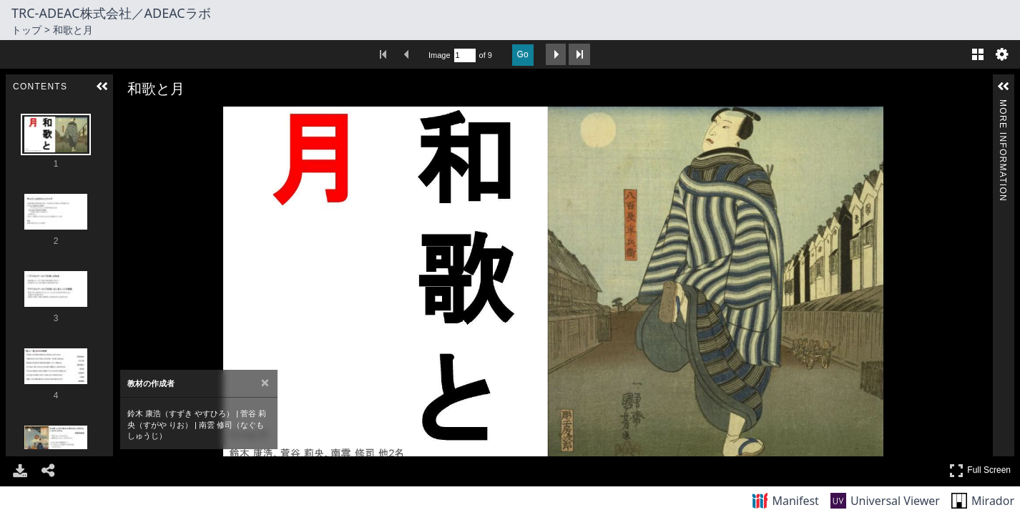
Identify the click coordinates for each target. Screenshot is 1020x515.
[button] (102, 86)
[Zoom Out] (149, 117)
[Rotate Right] (169, 117)
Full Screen (980, 470)
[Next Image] (976, 282)
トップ (26, 29)
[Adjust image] (189, 117)
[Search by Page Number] (465, 55)
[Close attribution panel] (265, 383)
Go (523, 54)
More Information (1003, 105)
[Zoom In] (129, 117)
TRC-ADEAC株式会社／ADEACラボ (111, 12)
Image (439, 55)
